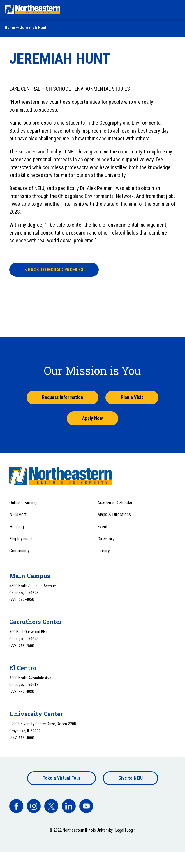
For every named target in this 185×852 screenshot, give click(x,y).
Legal (119, 830)
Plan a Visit (132, 397)
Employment (20, 539)
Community (19, 551)
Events (103, 526)
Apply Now (92, 418)
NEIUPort (18, 514)
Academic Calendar (115, 502)
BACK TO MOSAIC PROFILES (54, 269)
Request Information (62, 397)
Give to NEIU (130, 778)
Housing (16, 526)
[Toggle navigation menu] (175, 9)
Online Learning (23, 502)
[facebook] (16, 806)
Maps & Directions (114, 514)
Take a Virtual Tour (61, 778)
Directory (105, 539)
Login (131, 830)
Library (103, 551)
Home (10, 27)
